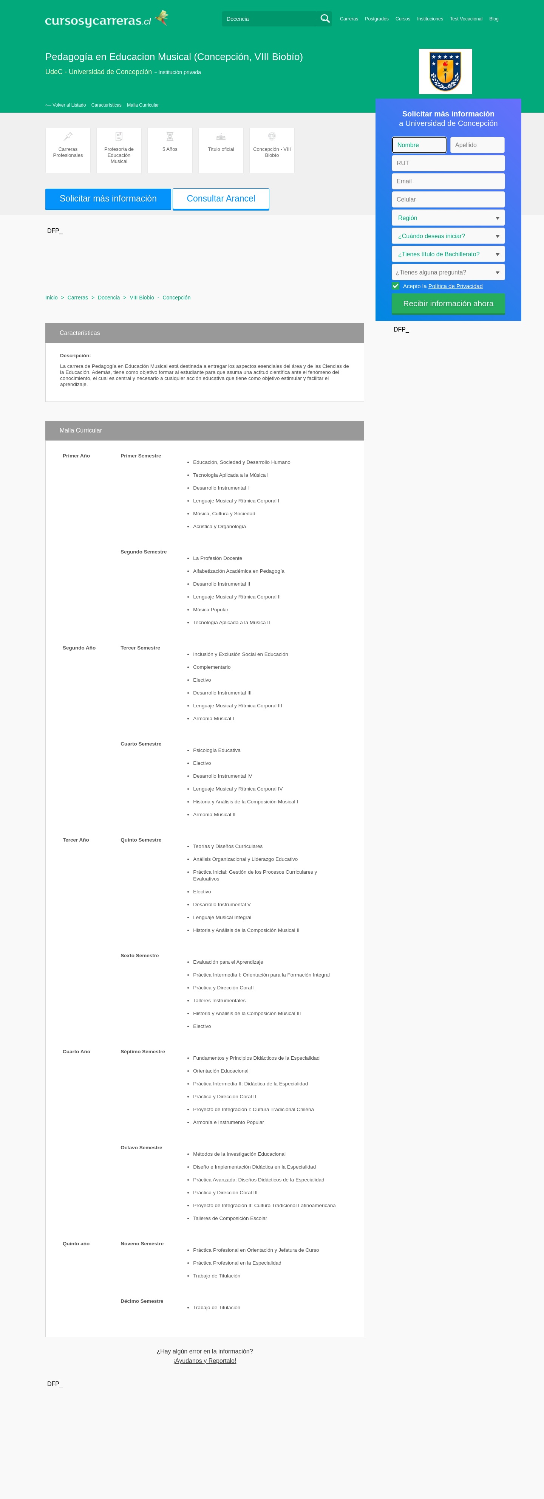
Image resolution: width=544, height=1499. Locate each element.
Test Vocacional (466, 19)
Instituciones (430, 19)
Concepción (176, 298)
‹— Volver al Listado (65, 105)
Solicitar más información (108, 198)
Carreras (349, 19)
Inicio (51, 298)
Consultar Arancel (221, 198)
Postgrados (377, 19)
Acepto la (442, 286)
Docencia (109, 298)
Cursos (403, 19)
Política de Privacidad (455, 286)
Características (106, 105)
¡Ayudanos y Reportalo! (204, 1361)
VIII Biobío (142, 298)
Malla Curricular (143, 105)
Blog (494, 19)
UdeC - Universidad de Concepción (98, 72)
